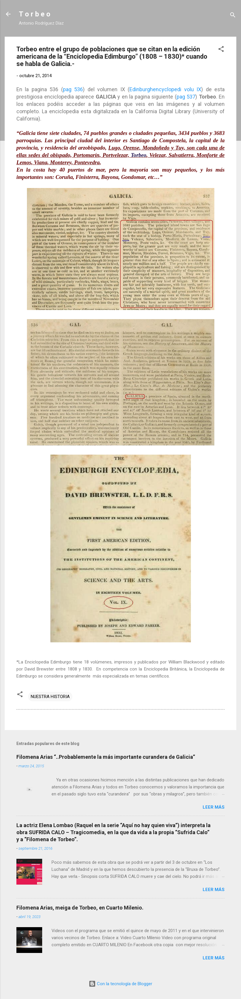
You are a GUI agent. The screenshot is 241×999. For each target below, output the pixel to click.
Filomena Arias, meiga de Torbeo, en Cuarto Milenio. (79, 908)
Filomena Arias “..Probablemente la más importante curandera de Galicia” (105, 757)
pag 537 (186, 97)
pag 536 (73, 89)
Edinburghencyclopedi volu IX (165, 89)
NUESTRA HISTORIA (50, 696)
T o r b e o (34, 14)
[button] (221, 50)
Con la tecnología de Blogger (120, 983)
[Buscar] (232, 16)
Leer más (214, 807)
